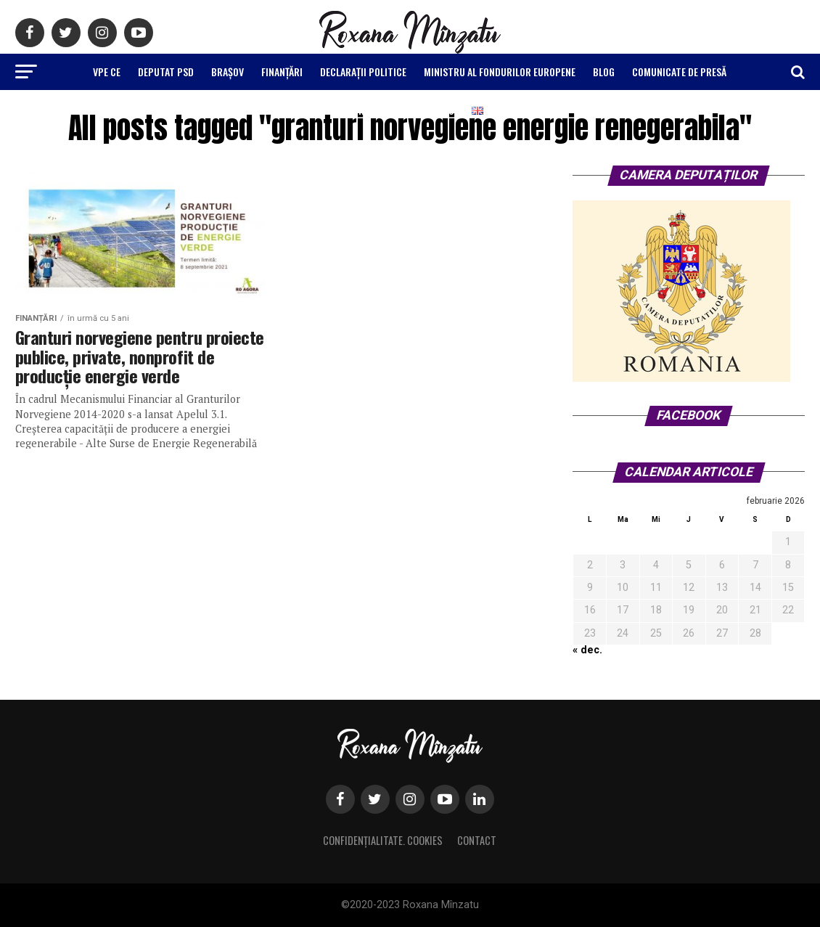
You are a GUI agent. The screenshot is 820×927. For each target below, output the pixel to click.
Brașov (227, 71)
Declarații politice (363, 71)
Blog (604, 71)
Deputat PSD (166, 71)
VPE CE (106, 71)
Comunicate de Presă (679, 71)
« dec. (587, 650)
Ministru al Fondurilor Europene (499, 71)
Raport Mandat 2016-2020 (395, 110)
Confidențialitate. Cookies (383, 840)
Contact (476, 840)
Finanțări (282, 71)
